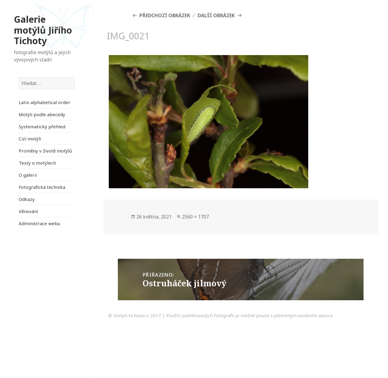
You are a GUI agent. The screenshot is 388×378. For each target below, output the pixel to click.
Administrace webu (39, 223)
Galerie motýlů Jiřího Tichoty (43, 30)
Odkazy (27, 199)
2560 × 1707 (195, 216)
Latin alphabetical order (44, 102)
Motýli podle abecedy (42, 114)
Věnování (28, 211)
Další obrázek (216, 15)
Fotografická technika (42, 187)
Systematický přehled (42, 126)
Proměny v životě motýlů (45, 151)
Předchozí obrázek (164, 15)
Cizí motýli (30, 139)
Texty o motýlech (37, 163)
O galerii (28, 175)
